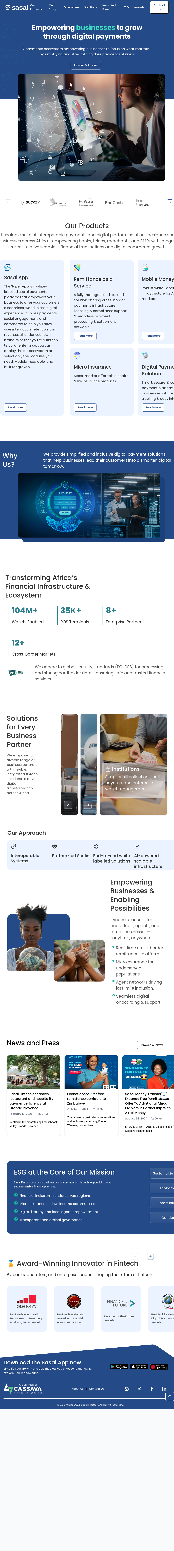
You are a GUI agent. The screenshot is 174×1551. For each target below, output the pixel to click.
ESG (126, 7)
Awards (139, 7)
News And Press (109, 7)
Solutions (90, 7)
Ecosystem (71, 7)
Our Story (52, 7)
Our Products (36, 7)
